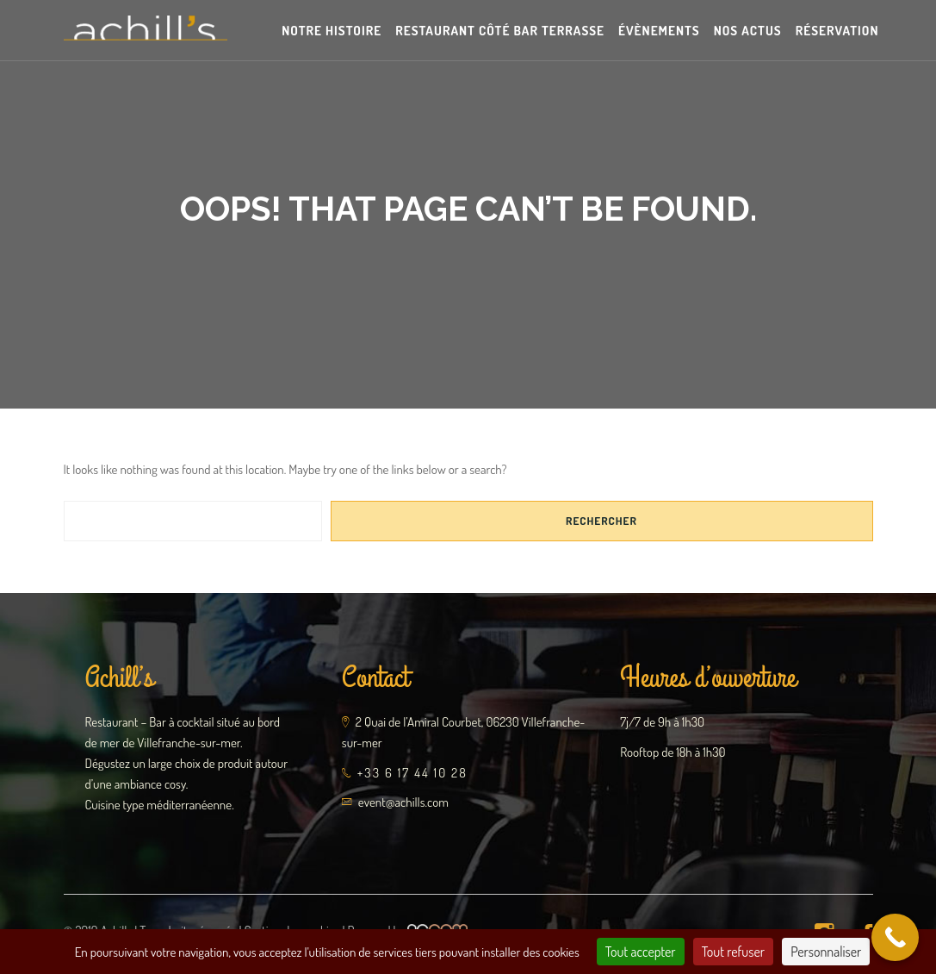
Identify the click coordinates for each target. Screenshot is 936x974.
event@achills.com (403, 802)
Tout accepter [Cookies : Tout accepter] (640, 951)
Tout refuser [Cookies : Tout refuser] (733, 951)
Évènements (659, 30)
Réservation (837, 30)
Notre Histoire (331, 30)
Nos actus (748, 30)
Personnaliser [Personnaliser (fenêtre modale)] (825, 951)
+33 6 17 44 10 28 (412, 773)
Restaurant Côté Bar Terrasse (499, 30)
